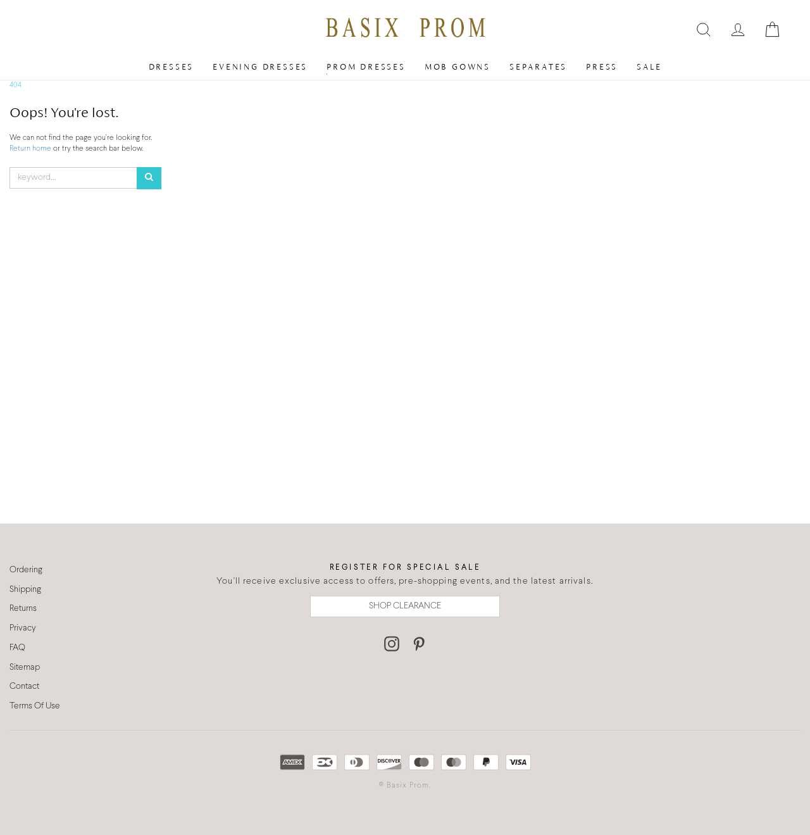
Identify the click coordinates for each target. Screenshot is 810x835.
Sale (649, 67)
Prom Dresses (366, 67)
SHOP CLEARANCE (405, 606)
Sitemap (24, 667)
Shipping (25, 590)
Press (602, 67)
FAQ (17, 648)
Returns (23, 609)
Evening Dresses (260, 67)
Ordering (25, 570)
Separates (538, 67)
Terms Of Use (34, 706)
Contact (24, 686)
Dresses (171, 67)
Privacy (22, 628)
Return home (31, 149)
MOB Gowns (457, 67)
